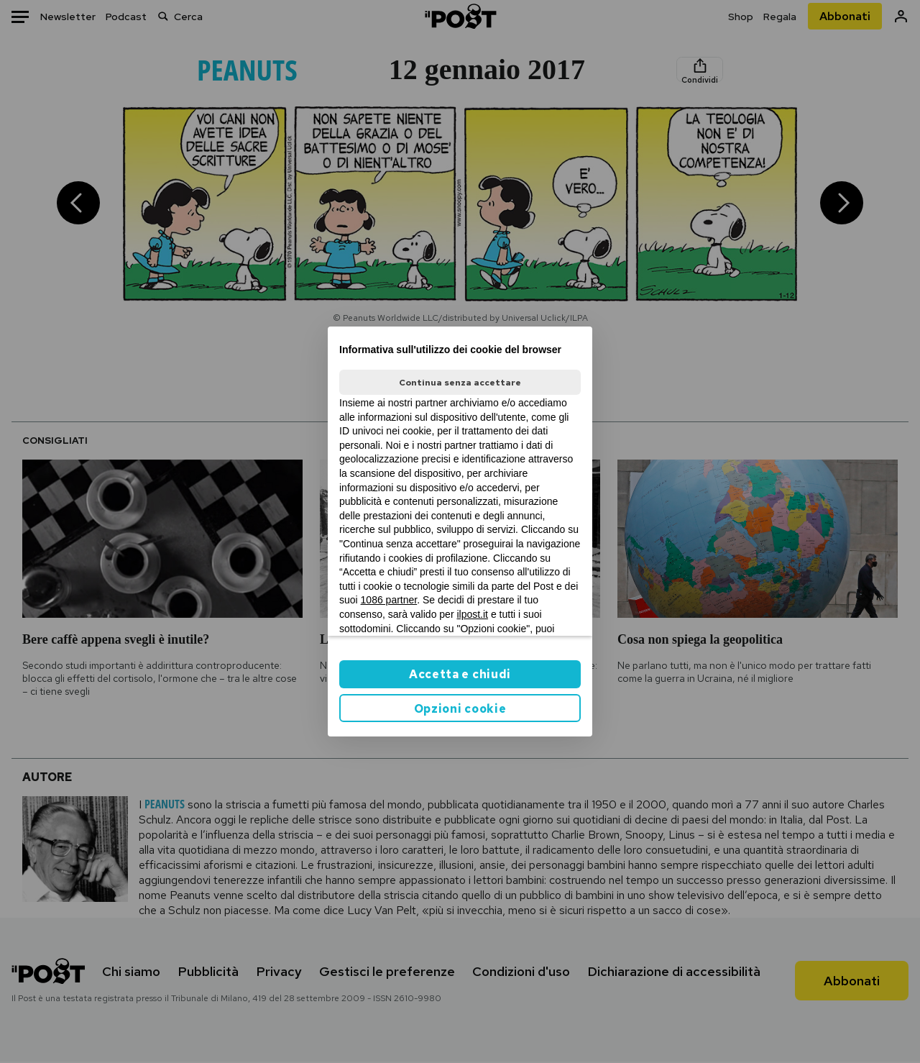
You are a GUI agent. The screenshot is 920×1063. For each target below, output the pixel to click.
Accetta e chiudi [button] (460, 674)
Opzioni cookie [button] (460, 708)
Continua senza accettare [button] (460, 382)
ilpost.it (472, 614)
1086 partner (389, 600)
